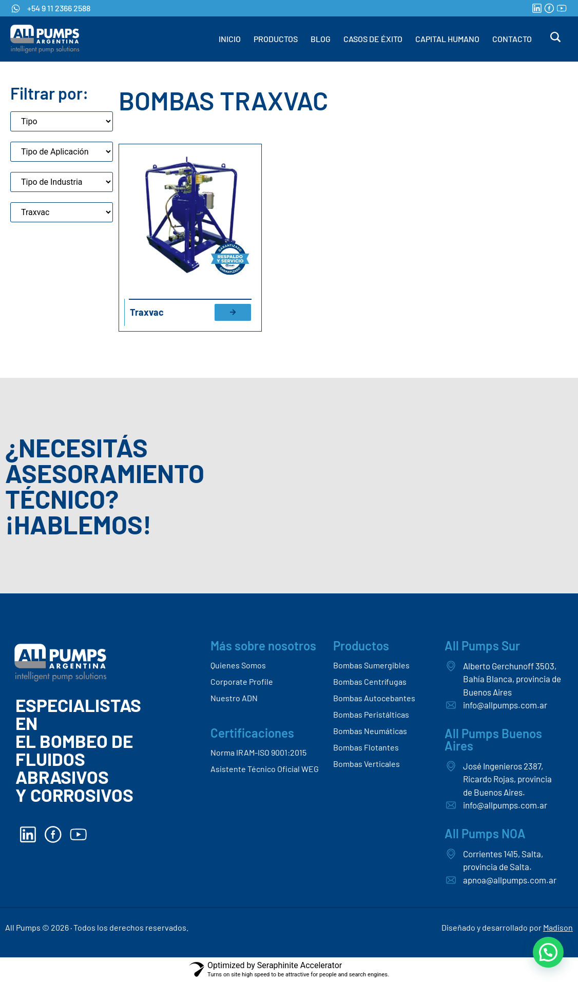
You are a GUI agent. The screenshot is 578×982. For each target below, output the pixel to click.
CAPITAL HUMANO (447, 39)
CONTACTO (512, 39)
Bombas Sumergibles (371, 665)
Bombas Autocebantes (374, 698)
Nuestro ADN (234, 698)
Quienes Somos (238, 665)
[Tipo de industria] (61, 182)
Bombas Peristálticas (371, 714)
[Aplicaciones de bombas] (61, 152)
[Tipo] (61, 121)
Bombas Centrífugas (370, 681)
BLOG (321, 39)
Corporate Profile (241, 681)
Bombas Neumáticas (370, 731)
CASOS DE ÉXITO (372, 39)
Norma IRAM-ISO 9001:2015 (258, 752)
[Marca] (61, 212)
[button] (548, 952)
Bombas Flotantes (366, 747)
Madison (558, 927)
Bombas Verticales (366, 763)
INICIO (230, 39)
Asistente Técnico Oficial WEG (264, 769)
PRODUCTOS (276, 39)
